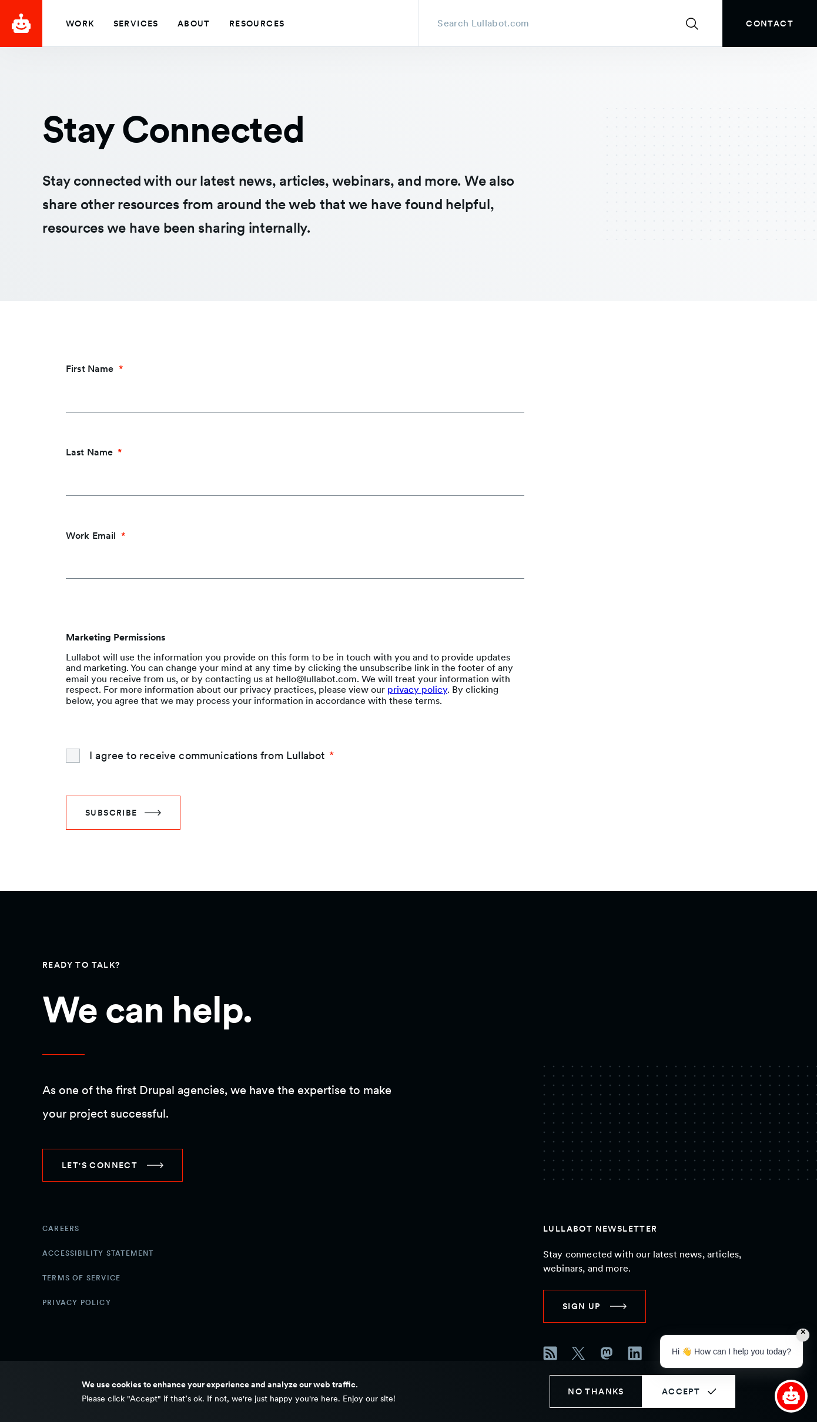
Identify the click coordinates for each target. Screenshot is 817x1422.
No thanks (596, 1391)
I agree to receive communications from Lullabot (206, 755)
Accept (681, 1391)
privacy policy (417, 689)
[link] (769, 23)
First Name (90, 368)
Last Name (89, 452)
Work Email (91, 535)
